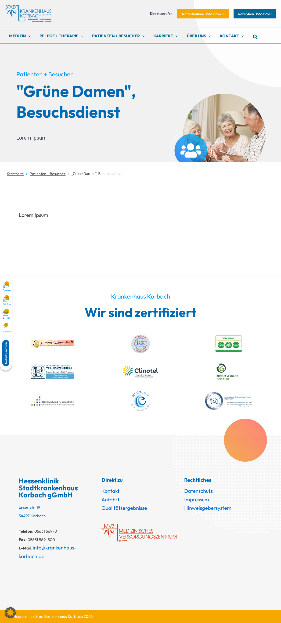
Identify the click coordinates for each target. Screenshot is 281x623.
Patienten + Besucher (47, 173)
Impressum (196, 499)
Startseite (15, 173)
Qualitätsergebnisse (124, 508)
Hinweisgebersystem (207, 508)
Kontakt (110, 491)
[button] (203, 13)
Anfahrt (110, 499)
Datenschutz (198, 491)
